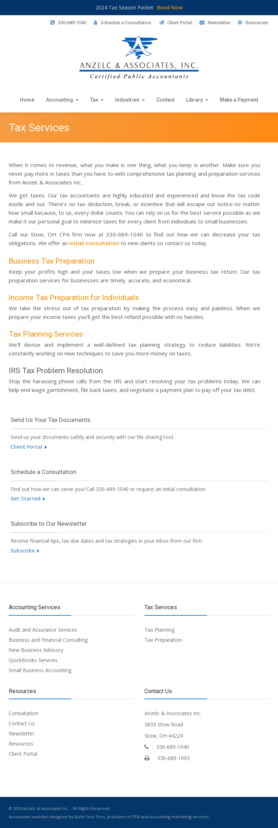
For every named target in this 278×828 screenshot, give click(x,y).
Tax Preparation (163, 639)
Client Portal (179, 22)
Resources (256, 22)
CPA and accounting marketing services (170, 816)
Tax (97, 100)
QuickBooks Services (33, 660)
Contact (165, 100)
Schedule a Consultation (126, 22)
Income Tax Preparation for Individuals (74, 297)
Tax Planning (159, 629)
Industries (130, 100)
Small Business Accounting (40, 670)
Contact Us (22, 723)
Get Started (27, 498)
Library (197, 100)
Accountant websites (29, 816)
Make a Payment (239, 100)
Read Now (169, 7)
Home (27, 100)
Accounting (62, 100)
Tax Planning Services (46, 334)
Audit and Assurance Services (43, 629)
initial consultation (94, 243)
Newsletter (219, 22)
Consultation (23, 713)
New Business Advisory (36, 649)
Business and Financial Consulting (48, 639)
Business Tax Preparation (51, 261)
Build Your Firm (90, 816)
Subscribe (24, 550)
